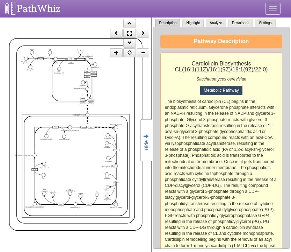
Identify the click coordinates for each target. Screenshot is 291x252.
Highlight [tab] (193, 23)
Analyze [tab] (216, 23)
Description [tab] (167, 23)
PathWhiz (38, 8)
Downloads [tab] (240, 23)
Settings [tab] (265, 23)
